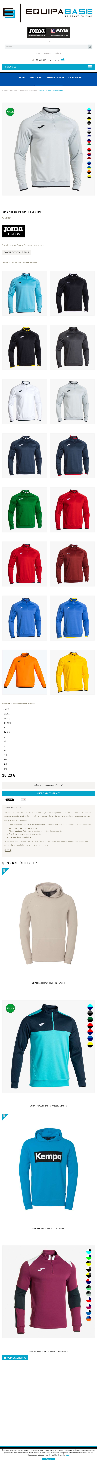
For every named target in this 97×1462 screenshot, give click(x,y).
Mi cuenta (39, 60)
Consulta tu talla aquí (16, 252)
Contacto (58, 53)
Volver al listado (15, 1358)
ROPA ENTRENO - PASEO (10, 90)
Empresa (47, 53)
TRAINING (23, 90)
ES (47, 42)
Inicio (38, 53)
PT (50, 42)
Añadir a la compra (48, 793)
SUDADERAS (33, 90)
